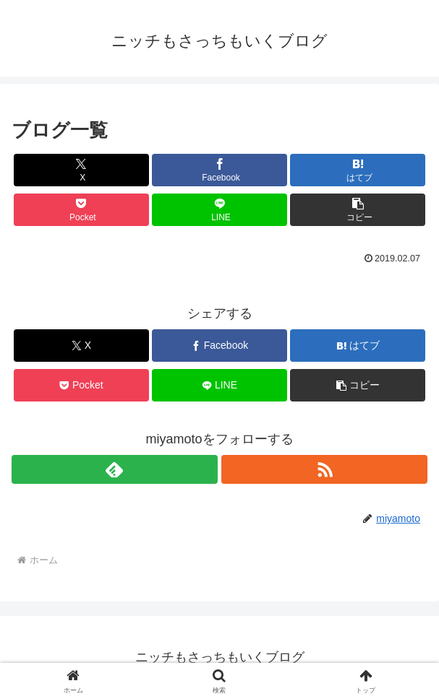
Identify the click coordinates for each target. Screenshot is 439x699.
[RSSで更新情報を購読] (324, 469)
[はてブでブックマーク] (357, 170)
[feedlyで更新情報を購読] (115, 469)
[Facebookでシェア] (219, 170)
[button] (357, 210)
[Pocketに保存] (81, 210)
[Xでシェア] (81, 170)
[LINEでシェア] (219, 210)
